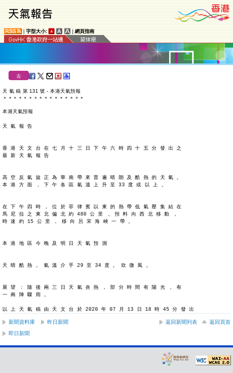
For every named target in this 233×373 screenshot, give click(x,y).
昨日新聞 (57, 322)
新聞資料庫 (22, 322)
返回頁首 (220, 322)
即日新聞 (19, 333)
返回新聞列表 (181, 322)
